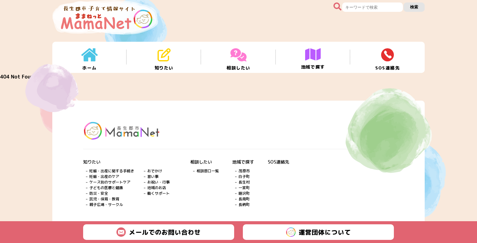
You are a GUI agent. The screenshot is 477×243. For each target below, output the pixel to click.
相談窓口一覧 (207, 171)
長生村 (244, 182)
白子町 (244, 176)
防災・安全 (98, 193)
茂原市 (244, 171)
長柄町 (244, 204)
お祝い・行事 (158, 182)
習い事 (152, 176)
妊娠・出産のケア (104, 176)
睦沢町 (244, 193)
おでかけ (154, 171)
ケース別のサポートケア (109, 182)
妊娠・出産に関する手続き (111, 171)
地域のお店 (156, 187)
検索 (414, 7)
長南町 (244, 199)
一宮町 (244, 187)
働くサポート (158, 193)
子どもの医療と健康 (106, 187)
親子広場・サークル (106, 204)
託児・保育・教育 (104, 199)
